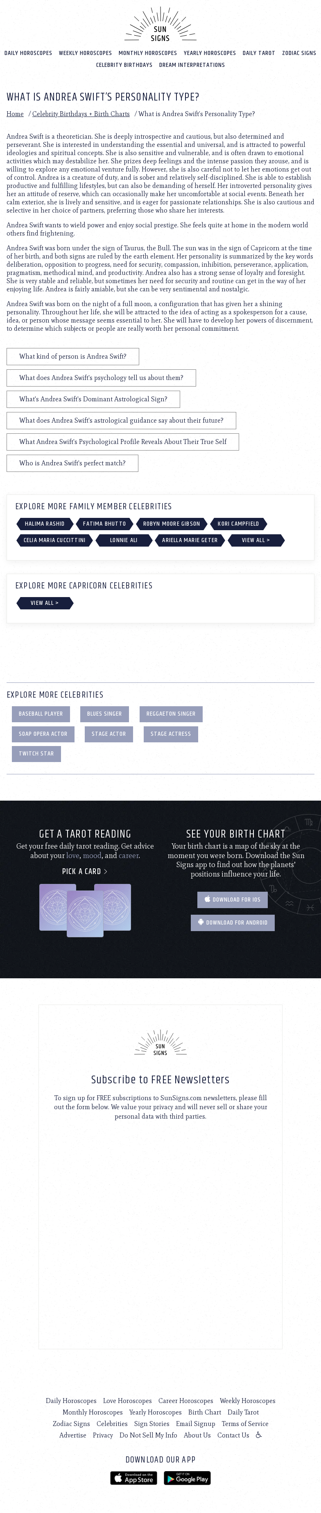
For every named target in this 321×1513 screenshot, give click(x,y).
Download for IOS (232, 900)
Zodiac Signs (299, 53)
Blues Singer (104, 714)
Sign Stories (152, 1424)
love (72, 855)
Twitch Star (36, 753)
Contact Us (233, 1435)
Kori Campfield (238, 524)
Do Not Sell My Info (148, 1435)
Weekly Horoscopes (85, 53)
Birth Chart (204, 1412)
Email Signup (195, 1424)
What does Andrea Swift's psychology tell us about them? (101, 378)
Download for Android (233, 923)
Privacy (103, 1435)
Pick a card (85, 871)
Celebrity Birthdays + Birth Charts (81, 114)
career (129, 855)
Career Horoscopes (185, 1401)
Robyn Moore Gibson (172, 524)
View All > (256, 540)
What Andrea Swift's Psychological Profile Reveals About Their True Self (122, 442)
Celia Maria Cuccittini (55, 540)
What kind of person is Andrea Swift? (73, 356)
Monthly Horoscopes (148, 53)
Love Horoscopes (127, 1401)
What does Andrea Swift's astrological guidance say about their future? (121, 420)
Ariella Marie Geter (190, 540)
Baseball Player (41, 714)
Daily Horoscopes (28, 53)
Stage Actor (109, 734)
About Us (197, 1435)
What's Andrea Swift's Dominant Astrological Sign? (93, 399)
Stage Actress (171, 734)
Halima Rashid (45, 524)
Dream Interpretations (192, 65)
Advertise (72, 1435)
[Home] (160, 24)
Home (15, 114)
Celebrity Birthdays (124, 65)
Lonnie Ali (124, 540)
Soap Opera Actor (43, 734)
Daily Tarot (259, 53)
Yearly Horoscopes (210, 53)
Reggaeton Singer (171, 714)
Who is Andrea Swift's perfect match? (72, 463)
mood (92, 855)
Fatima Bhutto (104, 524)
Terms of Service (245, 1424)
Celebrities (112, 1424)
